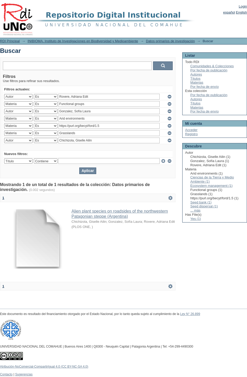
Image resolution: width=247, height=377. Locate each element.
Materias (196, 82)
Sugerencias (23, 374)
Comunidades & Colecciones (212, 66)
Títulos (195, 79)
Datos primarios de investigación (170, 41)
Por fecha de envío (204, 87)
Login (243, 6)
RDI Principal (10, 41)
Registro (191, 134)
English (241, 12)
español (229, 12)
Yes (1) (195, 219)
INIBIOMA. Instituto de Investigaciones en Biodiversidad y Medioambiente (83, 41)
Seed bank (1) (201, 202)
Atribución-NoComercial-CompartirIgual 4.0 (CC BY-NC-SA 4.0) (44, 366)
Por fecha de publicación (208, 70)
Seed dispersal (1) (204, 206)
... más (195, 210)
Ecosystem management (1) (211, 186)
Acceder (191, 130)
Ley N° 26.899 (190, 314)
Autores (196, 74)
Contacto (6, 374)
